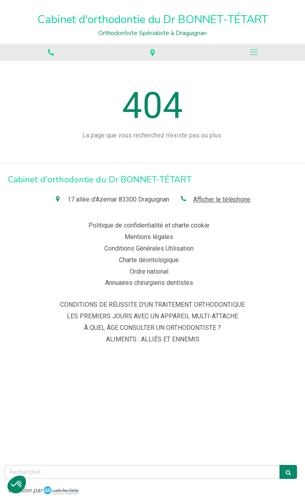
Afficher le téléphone (221, 199)
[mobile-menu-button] (254, 52)
